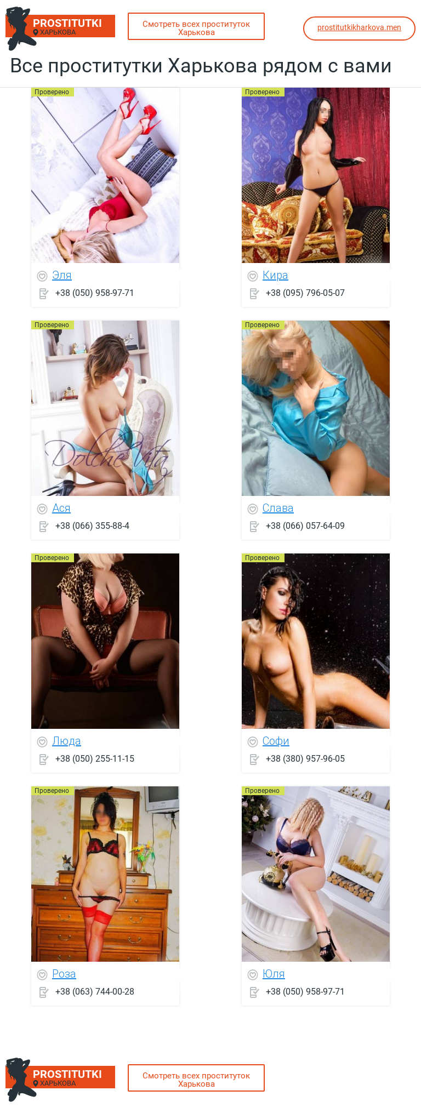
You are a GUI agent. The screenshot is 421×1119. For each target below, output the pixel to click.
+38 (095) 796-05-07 (305, 293)
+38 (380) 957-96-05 (305, 758)
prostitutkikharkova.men (359, 27)
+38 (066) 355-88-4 (92, 526)
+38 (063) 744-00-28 (94, 991)
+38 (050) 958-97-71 (94, 293)
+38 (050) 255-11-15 (94, 758)
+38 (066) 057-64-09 (305, 526)
